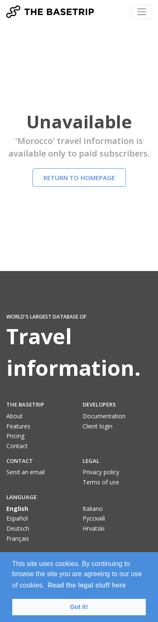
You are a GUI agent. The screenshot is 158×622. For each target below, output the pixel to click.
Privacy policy (101, 472)
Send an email (25, 472)
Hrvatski (93, 528)
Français (17, 538)
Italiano (93, 509)
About (14, 416)
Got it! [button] (79, 606)
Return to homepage (79, 177)
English (17, 509)
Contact (17, 446)
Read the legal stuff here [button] (87, 585)
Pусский (94, 518)
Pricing (15, 436)
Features (18, 426)
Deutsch (17, 528)
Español (17, 518)
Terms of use (101, 482)
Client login (97, 426)
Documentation (104, 416)
